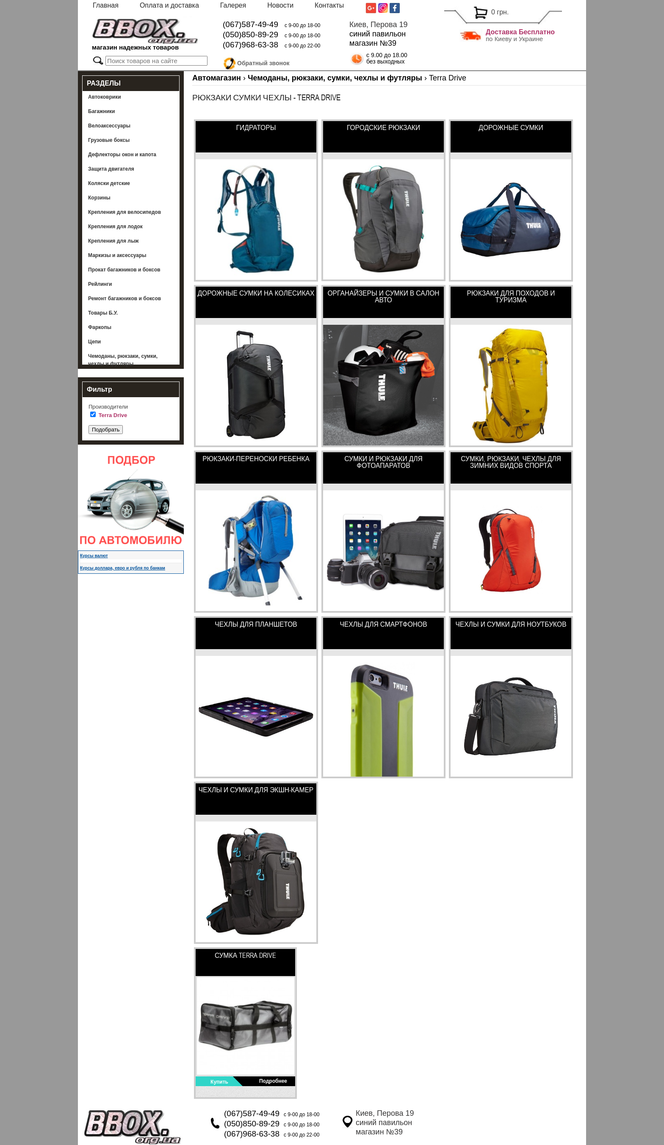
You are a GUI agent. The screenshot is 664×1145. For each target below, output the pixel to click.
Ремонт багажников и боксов (124, 298)
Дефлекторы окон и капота (122, 155)
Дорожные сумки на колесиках (256, 293)
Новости (280, 5)
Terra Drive (113, 415)
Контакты (329, 5)
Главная (106, 5)
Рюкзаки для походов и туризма (511, 296)
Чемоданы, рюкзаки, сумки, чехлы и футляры (123, 360)
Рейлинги (100, 284)
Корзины (99, 198)
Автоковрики (104, 97)
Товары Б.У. (103, 313)
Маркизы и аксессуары (117, 255)
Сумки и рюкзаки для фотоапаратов (383, 462)
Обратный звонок (263, 61)
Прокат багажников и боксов (124, 270)
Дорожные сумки (511, 127)
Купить (219, 1082)
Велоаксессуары (109, 126)
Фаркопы (99, 327)
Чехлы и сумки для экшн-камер (256, 790)
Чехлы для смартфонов (383, 624)
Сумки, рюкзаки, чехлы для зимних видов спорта (511, 462)
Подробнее (273, 1081)
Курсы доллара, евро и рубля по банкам (122, 568)
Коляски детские (109, 183)
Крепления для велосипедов (124, 212)
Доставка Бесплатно (520, 32)
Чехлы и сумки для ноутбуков (510, 624)
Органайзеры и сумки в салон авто (383, 296)
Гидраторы (256, 127)
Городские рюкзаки (383, 127)
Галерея (233, 5)
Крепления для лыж (113, 241)
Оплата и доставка (169, 5)
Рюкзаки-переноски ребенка (256, 458)
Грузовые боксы (109, 140)
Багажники (101, 111)
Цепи (94, 342)
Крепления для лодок (115, 227)
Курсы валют (94, 555)
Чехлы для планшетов (256, 624)
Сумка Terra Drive (245, 955)
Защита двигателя (111, 169)
